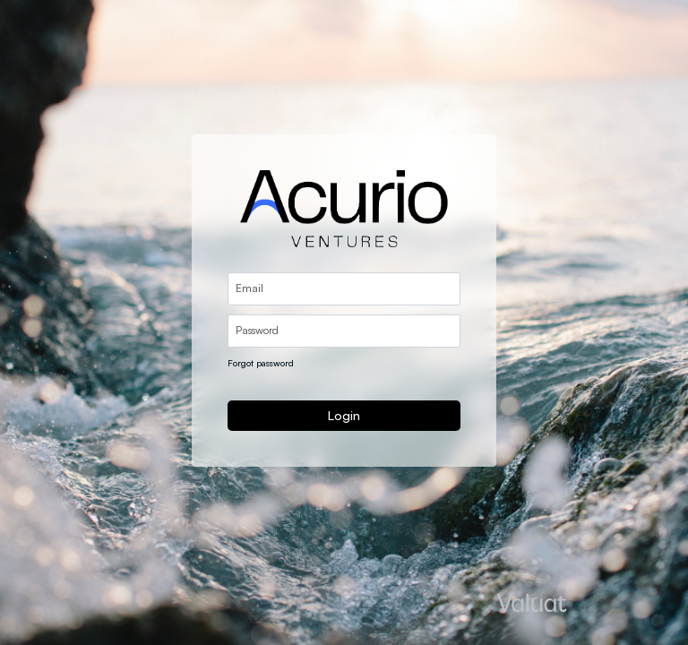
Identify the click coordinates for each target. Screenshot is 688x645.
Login (344, 415)
